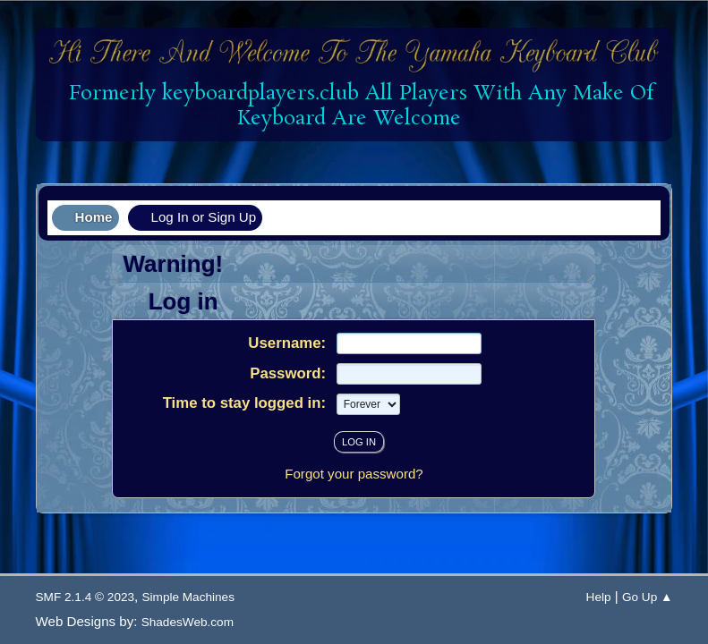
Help (598, 597)
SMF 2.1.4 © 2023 (85, 597)
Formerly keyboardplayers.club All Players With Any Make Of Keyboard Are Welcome (354, 106)
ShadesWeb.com (187, 622)
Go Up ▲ (647, 597)
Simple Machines (188, 597)
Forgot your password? (354, 473)
